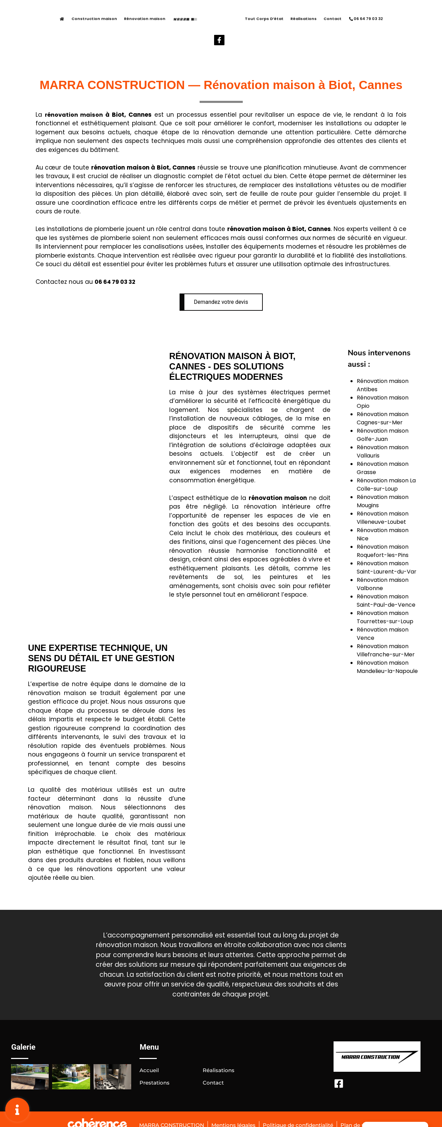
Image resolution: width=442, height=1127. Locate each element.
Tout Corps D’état (244, 19)
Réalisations (284, 19)
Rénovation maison (125, 19)
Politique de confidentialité (300, 1110)
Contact (313, 19)
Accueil (150, 1055)
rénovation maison (74, 100)
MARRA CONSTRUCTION (165, 1110)
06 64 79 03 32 (346, 19)
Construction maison (75, 19)
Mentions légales (230, 1110)
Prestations (156, 1068)
